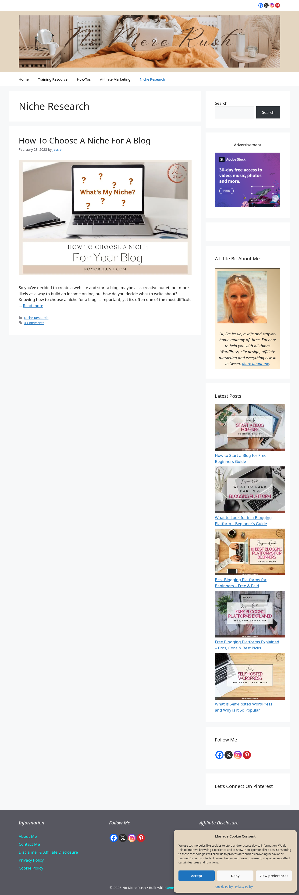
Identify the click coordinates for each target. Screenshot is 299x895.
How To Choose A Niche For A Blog (85, 140)
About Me (28, 836)
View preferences (274, 875)
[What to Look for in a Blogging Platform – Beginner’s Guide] (250, 490)
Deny (235, 875)
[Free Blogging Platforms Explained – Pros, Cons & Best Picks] (250, 615)
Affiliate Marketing (115, 79)
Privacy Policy (244, 887)
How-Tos (84, 79)
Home (24, 79)
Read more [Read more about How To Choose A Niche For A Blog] (33, 305)
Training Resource (53, 79)
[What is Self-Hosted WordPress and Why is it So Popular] (250, 677)
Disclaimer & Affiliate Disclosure (48, 852)
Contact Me (29, 844)
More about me (255, 363)
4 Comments (34, 323)
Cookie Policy (224, 887)
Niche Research (152, 79)
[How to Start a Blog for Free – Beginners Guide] (250, 428)
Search (221, 103)
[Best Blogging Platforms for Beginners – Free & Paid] (250, 553)
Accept (196, 875)
